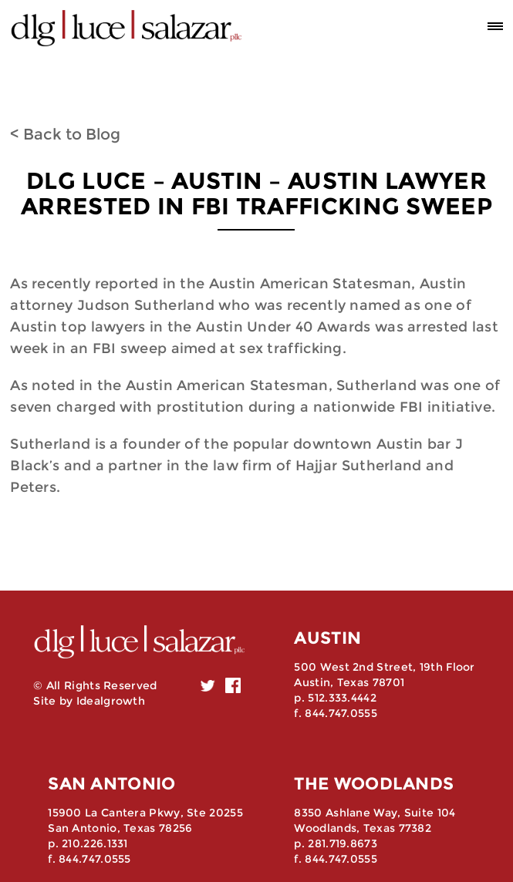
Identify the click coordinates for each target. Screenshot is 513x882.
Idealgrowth (110, 701)
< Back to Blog (65, 134)
